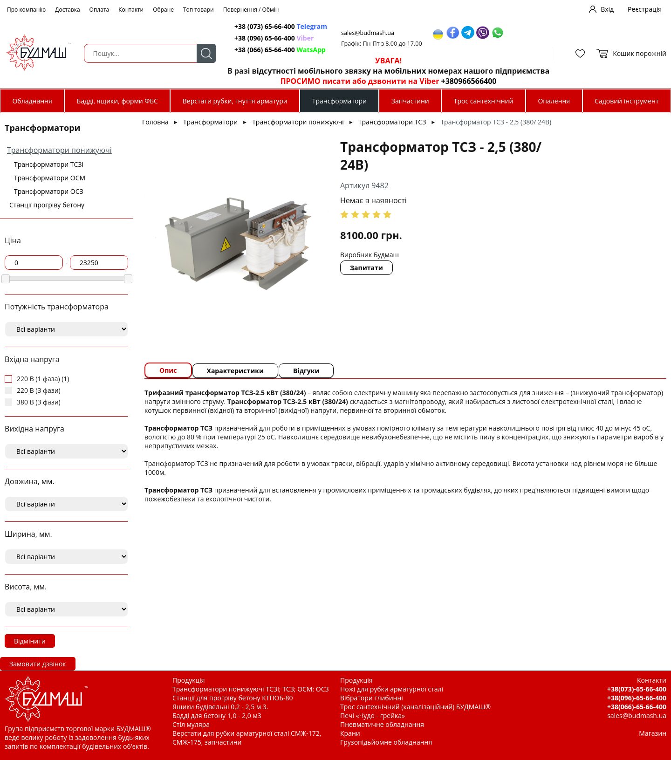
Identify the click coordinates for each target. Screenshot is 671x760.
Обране (163, 10)
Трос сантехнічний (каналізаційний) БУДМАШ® (415, 706)
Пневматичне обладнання (382, 724)
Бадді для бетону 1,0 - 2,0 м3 (216, 715)
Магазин (652, 733)
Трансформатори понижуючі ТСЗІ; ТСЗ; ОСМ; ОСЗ (250, 689)
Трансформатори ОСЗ (48, 191)
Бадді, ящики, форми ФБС (117, 100)
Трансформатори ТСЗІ (48, 164)
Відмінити (30, 641)
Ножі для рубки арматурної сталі (391, 689)
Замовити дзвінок (37, 663)
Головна (155, 121)
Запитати (366, 267)
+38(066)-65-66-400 (636, 706)
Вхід (607, 9)
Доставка (67, 10)
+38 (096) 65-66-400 (274, 38)
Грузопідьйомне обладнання (386, 742)
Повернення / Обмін (251, 10)
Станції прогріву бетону (46, 204)
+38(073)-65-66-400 (636, 689)
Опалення (554, 100)
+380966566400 (469, 81)
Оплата (99, 10)
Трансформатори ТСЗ (392, 121)
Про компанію (26, 10)
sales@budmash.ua (367, 33)
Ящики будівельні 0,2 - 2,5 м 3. (220, 706)
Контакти (131, 10)
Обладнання (32, 100)
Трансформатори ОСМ (49, 177)
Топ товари (198, 10)
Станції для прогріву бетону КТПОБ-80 (232, 697)
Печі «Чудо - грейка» (372, 715)
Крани (350, 733)
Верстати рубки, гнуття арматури (235, 100)
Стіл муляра (191, 724)
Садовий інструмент (626, 100)
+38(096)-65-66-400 (636, 697)
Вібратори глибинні (371, 697)
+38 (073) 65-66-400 (280, 26)
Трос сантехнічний (484, 100)
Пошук (206, 53)
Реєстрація (645, 9)
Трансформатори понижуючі (59, 150)
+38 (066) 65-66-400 (280, 49)
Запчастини (410, 100)
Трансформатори (339, 100)
